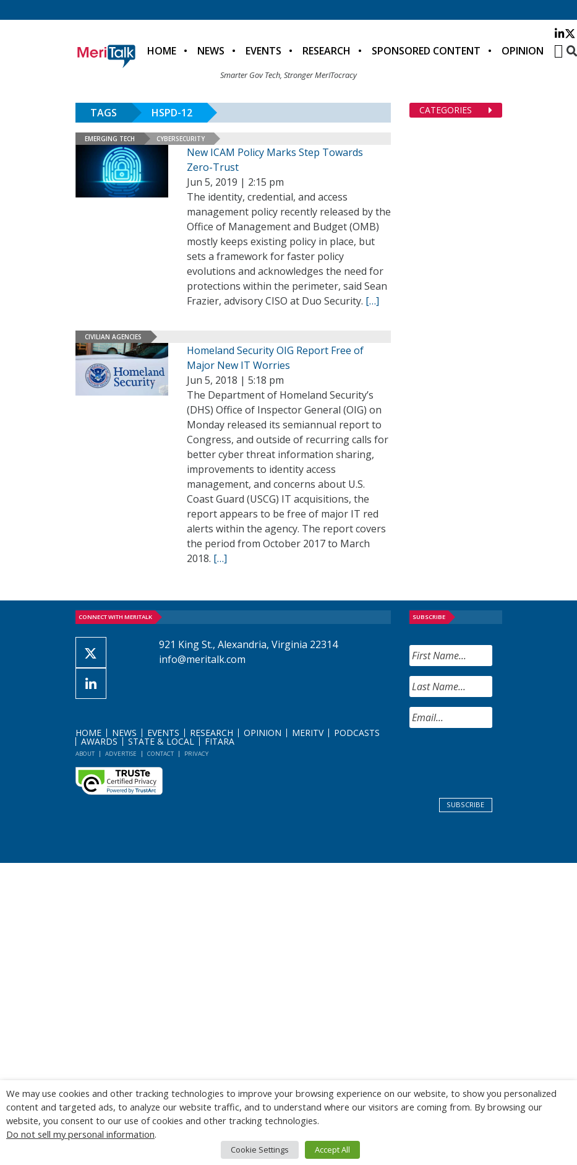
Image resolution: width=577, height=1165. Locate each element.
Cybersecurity (180, 138)
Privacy (196, 754)
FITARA (219, 741)
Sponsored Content (426, 51)
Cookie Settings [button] (260, 1149)
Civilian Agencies (113, 336)
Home (161, 51)
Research (326, 51)
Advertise (121, 754)
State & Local (161, 741)
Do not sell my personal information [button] (80, 1134)
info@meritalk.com (202, 659)
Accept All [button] (332, 1149)
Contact (160, 754)
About (85, 754)
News (210, 51)
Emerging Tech (110, 138)
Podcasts (357, 732)
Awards (99, 741)
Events (263, 51)
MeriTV (307, 732)
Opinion (523, 51)
